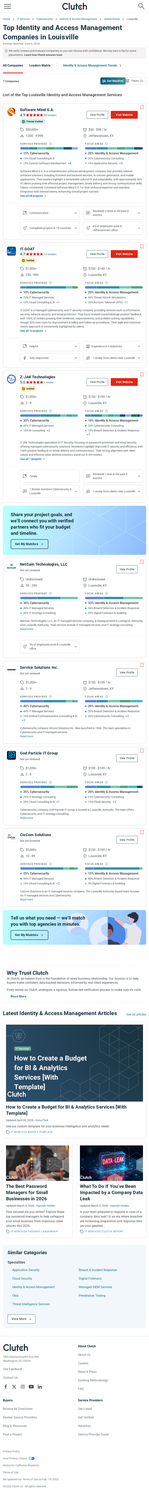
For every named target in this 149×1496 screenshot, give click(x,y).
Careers (83, 1363)
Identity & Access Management (33, 1287)
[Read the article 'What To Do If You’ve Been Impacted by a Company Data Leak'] (111, 1189)
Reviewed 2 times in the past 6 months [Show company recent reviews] (111, 213)
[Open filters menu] (135, 81)
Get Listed (85, 1409)
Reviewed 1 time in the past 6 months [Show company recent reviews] (110, 476)
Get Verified (86, 1417)
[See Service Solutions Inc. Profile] (11, 669)
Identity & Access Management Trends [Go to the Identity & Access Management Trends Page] (90, 65)
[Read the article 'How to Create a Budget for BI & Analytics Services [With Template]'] (74, 1080)
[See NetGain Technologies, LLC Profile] (11, 566)
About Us (84, 1355)
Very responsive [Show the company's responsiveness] (39, 358)
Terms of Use (10, 1472)
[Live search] (141, 6)
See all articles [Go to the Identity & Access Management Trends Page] (136, 1014)
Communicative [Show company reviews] (38, 212)
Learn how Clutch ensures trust (43, 54)
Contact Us (10, 1377)
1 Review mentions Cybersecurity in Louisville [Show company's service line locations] (50, 491)
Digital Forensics (90, 1278)
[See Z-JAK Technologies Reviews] (34, 382)
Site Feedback (12, 1369)
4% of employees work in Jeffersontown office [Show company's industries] (107, 228)
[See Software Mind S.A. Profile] (11, 112)
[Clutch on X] (14, 1386)
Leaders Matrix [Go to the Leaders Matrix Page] (39, 65)
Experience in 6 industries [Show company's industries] (107, 346)
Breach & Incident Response (98, 1270)
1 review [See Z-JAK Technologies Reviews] (49, 382)
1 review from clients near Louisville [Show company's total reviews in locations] (114, 358)
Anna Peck (42, 1120)
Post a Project (12, 1434)
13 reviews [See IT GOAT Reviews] (50, 254)
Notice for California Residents (21, 1465)
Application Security (26, 1270)
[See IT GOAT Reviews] (34, 254)
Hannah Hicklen (45, 1205)
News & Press (87, 1372)
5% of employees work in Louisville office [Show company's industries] (49, 646)
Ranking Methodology (93, 1380)
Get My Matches (26, 544)
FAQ (81, 1389)
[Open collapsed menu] (7, 6)
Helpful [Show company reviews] (33, 346)
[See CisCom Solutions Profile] (11, 837)
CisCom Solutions (35, 834)
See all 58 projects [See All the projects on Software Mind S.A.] (31, 195)
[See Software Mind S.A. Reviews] (34, 115)
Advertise (84, 1426)
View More (19, 1319)
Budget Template (40, 1132)
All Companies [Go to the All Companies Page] (13, 65)
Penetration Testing (92, 1295)
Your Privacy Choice (15, 1458)
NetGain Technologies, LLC (43, 564)
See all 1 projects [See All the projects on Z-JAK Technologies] (31, 459)
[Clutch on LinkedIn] (39, 1386)
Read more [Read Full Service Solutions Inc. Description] (26, 736)
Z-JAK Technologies (37, 377)
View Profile (97, 114)
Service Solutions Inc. (39, 667)
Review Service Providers (20, 1417)
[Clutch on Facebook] (5, 1386)
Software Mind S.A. (37, 109)
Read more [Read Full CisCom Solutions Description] (26, 899)
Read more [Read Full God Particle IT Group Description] (26, 817)
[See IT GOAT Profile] (11, 251)
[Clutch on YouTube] (31, 1386)
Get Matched (115, 80)
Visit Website (124, 114)
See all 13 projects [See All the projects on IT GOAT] (31, 330)
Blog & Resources (15, 1426)
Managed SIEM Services (95, 1287)
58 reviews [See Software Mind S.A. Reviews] (50, 115)
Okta (15, 1295)
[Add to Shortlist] (142, 107)
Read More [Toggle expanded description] (18, 996)
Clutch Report (113, 1231)
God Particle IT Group (39, 753)
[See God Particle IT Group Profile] (11, 755)
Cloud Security (22, 1278)
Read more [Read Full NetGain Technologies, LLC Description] (26, 629)
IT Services (19, 1132)
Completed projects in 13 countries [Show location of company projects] (50, 228)
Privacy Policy (11, 1451)
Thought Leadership (43, 1231)
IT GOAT (27, 249)
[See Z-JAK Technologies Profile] (11, 379)
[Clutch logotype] (15, 1347)
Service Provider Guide (93, 1434)
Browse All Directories (18, 1409)
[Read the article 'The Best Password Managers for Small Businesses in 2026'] (37, 1189)
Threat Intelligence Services (31, 1304)
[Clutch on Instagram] (22, 1386)
